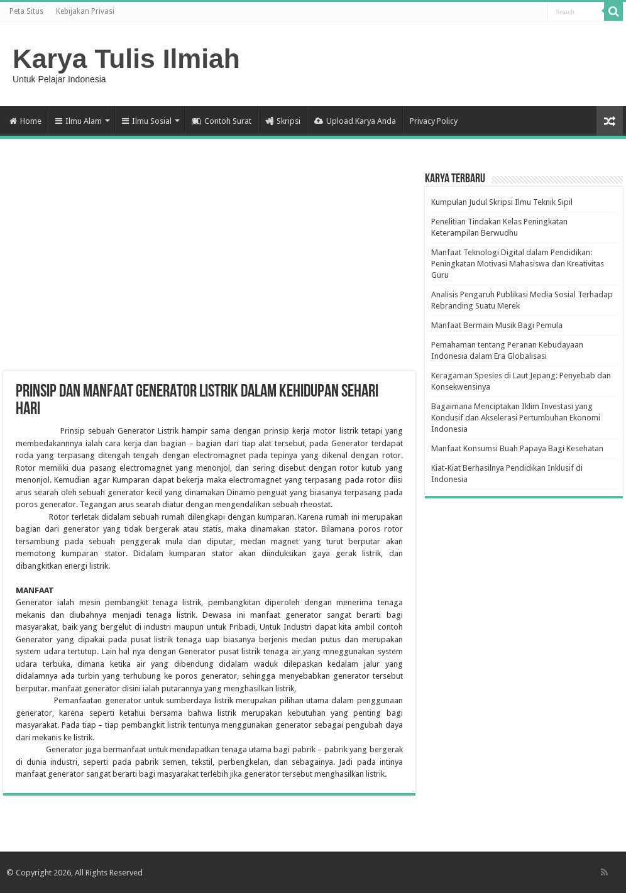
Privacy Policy (434, 121)
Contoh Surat (221, 121)
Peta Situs (26, 11)
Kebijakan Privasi (85, 11)
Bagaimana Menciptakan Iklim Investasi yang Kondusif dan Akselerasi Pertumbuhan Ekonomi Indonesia (515, 418)
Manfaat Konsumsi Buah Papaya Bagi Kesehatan (517, 448)
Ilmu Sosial (147, 121)
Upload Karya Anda (355, 121)
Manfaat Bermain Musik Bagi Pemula (497, 325)
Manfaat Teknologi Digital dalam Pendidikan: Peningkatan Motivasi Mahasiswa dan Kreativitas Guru (517, 264)
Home (25, 121)
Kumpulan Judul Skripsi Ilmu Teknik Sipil (502, 202)
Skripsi (282, 121)
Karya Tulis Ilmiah (126, 58)
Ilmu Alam (78, 121)
